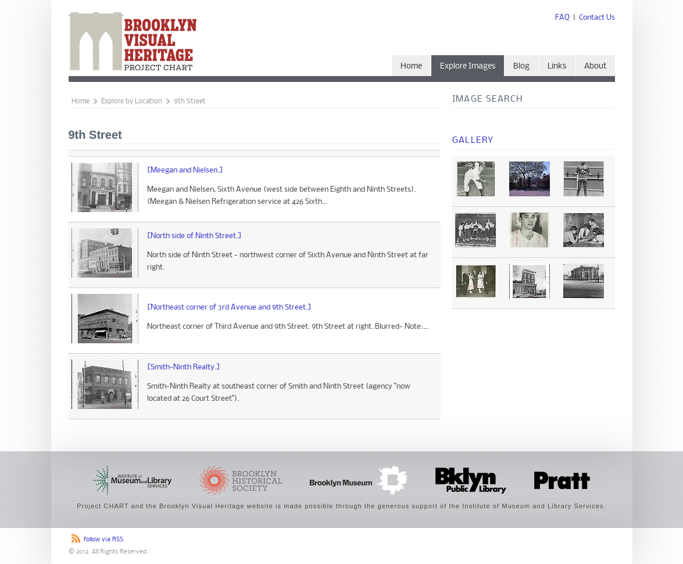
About (595, 66)
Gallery (473, 140)
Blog (521, 66)
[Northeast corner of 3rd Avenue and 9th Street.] (229, 307)
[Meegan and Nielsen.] (185, 170)
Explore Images (467, 66)
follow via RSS (103, 540)
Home (411, 66)
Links (557, 66)
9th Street (190, 101)
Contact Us (597, 17)
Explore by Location (131, 101)
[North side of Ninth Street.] (194, 236)
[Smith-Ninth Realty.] (183, 367)
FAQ (562, 17)
